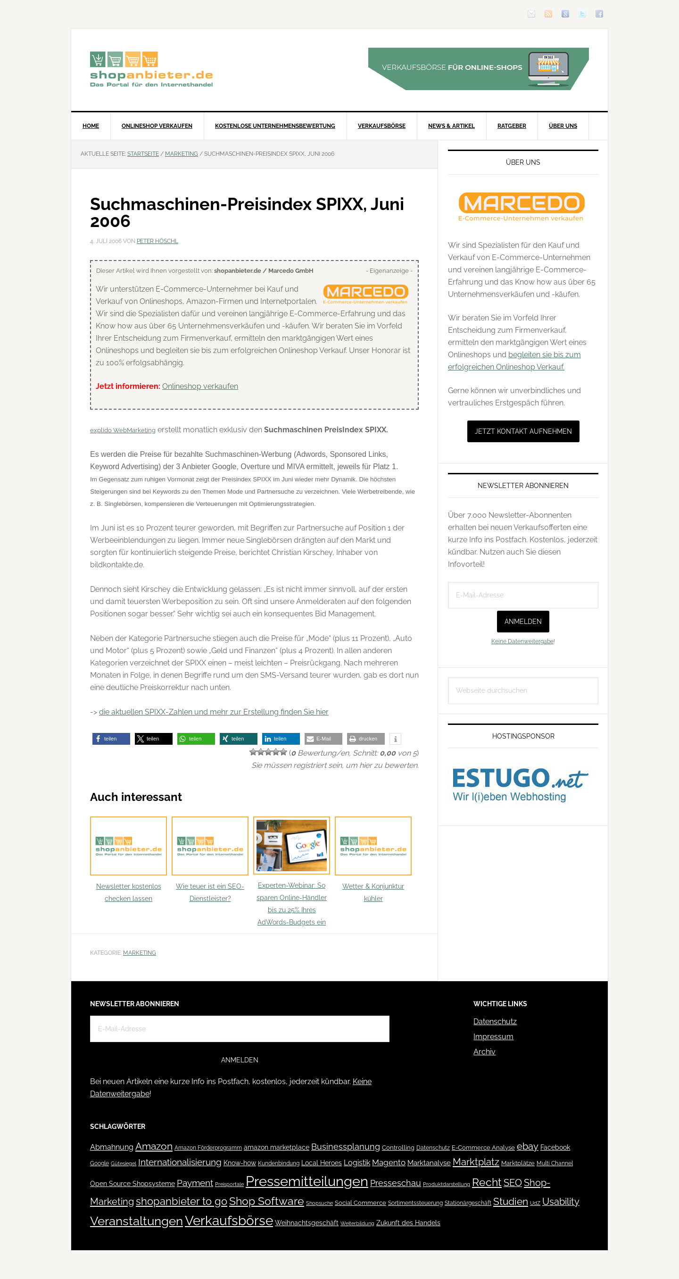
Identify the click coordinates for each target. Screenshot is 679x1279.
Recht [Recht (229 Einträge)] (487, 1182)
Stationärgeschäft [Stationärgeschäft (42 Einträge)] (468, 1202)
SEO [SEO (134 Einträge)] (513, 1183)
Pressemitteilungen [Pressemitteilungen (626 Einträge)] (307, 1181)
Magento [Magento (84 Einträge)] (389, 1162)
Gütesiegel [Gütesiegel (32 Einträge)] (123, 1164)
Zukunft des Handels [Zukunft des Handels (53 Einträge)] (408, 1223)
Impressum (493, 1036)
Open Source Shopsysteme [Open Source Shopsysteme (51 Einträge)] (132, 1183)
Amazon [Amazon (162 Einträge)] (154, 1146)
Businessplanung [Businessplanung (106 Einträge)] (345, 1147)
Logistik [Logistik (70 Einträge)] (357, 1162)
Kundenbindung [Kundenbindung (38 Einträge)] (278, 1163)
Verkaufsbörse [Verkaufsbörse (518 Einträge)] (229, 1221)
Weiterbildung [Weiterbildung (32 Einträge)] (357, 1223)
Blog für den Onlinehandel (151, 69)
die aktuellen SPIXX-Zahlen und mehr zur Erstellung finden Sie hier (214, 711)
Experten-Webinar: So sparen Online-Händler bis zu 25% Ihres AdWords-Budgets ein (291, 871)
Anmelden (523, 621)
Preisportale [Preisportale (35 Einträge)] (229, 1184)
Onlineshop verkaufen (200, 386)
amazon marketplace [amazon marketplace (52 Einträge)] (276, 1147)
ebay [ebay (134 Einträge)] (527, 1146)
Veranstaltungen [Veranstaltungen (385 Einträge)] (136, 1220)
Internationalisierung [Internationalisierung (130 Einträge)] (180, 1162)
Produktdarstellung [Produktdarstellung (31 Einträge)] (446, 1184)
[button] (111, 739)
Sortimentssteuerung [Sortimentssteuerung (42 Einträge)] (415, 1202)
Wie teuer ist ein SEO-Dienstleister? (210, 859)
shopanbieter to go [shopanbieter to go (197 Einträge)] (181, 1201)
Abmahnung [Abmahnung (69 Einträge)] (111, 1147)
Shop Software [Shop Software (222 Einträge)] (266, 1201)
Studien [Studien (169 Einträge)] (510, 1201)
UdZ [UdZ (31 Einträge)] (535, 1203)
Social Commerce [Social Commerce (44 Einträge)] (360, 1202)
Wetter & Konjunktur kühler (373, 859)
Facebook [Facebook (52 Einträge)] (555, 1147)
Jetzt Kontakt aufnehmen (523, 431)
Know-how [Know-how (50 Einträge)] (240, 1163)
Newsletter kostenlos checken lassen (128, 859)
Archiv (484, 1051)
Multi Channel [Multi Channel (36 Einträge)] (555, 1163)
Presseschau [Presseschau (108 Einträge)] (395, 1183)
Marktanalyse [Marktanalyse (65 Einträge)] (429, 1163)
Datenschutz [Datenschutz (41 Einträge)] (433, 1147)
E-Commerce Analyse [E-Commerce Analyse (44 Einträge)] (483, 1147)
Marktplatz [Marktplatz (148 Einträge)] (476, 1162)
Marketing (139, 953)
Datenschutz (495, 1021)
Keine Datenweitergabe (522, 641)
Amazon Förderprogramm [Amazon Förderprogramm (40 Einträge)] (208, 1147)
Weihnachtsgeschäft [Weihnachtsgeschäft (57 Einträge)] (307, 1223)
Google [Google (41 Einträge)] (99, 1163)
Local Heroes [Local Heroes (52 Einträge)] (321, 1163)
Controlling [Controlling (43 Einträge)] (398, 1147)
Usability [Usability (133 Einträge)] (561, 1201)
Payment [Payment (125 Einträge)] (195, 1183)
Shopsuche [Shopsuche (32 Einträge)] (319, 1203)
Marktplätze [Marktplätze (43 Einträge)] (518, 1163)
